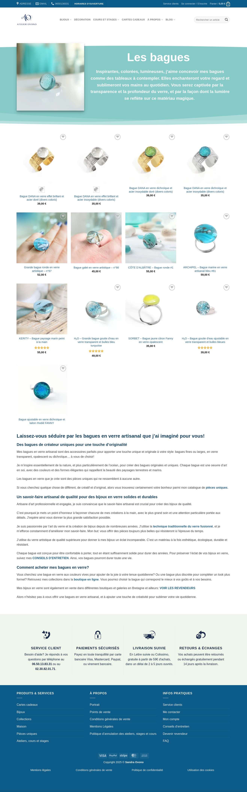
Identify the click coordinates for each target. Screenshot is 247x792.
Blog (170, 19)
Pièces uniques (27, 733)
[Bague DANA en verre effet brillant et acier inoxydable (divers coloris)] (96, 158)
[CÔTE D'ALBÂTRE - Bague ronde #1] (150, 237)
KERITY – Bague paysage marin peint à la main (42, 340)
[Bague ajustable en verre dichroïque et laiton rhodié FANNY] (41, 389)
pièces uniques (217, 487)
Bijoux (66, 19)
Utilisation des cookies (200, 770)
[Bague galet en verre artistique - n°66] (96, 237)
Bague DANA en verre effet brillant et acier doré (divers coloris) (42, 198)
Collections (24, 719)
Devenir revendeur (175, 733)
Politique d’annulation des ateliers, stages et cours (123, 733)
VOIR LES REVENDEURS (177, 588)
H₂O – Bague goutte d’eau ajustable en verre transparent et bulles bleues (205, 340)
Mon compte (171, 719)
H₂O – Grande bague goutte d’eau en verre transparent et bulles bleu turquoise (96, 342)
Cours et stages (106, 19)
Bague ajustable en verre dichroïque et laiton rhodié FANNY (42, 421)
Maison (21, 726)
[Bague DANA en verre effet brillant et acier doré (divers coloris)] (41, 158)
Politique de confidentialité (147, 770)
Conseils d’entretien (176, 726)
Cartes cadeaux (133, 19)
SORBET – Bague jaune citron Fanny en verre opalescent (150, 340)
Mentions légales (41, 770)
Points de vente (100, 712)
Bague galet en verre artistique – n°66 (96, 267)
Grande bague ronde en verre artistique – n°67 (42, 269)
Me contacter (171, 712)
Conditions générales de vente (110, 719)
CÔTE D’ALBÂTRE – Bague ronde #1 (151, 267)
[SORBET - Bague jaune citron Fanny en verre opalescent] (150, 309)
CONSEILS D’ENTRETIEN (50, 558)
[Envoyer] (226, 19)
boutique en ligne (86, 579)
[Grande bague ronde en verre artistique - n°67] (41, 237)
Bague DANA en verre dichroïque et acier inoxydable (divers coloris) (205, 190)
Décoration (82, 19)
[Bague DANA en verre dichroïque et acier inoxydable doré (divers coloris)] (150, 158)
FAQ (166, 740)
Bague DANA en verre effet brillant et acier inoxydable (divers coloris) (96, 198)
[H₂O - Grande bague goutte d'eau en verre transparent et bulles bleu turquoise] (96, 309)
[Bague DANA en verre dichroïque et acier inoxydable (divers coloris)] (205, 158)
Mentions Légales (101, 726)
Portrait (95, 704)
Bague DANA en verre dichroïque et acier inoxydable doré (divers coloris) (151, 190)
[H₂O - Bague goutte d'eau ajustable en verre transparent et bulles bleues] (205, 309)
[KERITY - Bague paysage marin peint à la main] (41, 309)
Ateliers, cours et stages (33, 740)
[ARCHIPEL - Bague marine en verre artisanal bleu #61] (205, 237)
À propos (155, 19)
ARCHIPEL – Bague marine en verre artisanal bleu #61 (205, 269)
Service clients (171, 3)
